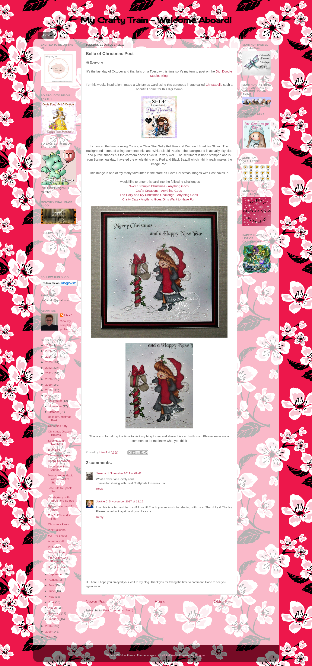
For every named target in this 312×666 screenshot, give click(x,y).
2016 (48, 626)
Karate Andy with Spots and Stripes (61, 499)
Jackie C (102, 501)
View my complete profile (66, 325)
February (55, 613)
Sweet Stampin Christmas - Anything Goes (159, 186)
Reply (100, 488)
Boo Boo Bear (57, 567)
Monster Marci (57, 552)
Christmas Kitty (57, 426)
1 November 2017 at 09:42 (124, 473)
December (56, 400)
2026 (48, 345)
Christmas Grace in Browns (60, 433)
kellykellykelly (169, 655)
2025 (48, 351)
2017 (48, 396)
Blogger (200, 655)
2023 (48, 362)
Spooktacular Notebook (56, 442)
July (52, 585)
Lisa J (68, 315)
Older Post (223, 601)
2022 (48, 367)
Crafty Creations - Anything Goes (159, 190)
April (52, 602)
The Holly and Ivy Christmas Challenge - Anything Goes (159, 195)
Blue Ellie (54, 449)
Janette (101, 473)
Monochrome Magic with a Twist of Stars (60, 479)
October (54, 412)
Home (46, 35)
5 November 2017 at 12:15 (126, 501)
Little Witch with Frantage (58, 559)
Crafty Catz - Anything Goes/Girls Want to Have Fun (158, 199)
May (52, 596)
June (52, 591)
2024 (48, 356)
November (56, 406)
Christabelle (214, 84)
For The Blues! (57, 535)
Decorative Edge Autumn (58, 468)
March (53, 607)
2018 (48, 390)
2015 (48, 631)
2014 (48, 637)
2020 (48, 379)
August (53, 579)
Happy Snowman (59, 461)
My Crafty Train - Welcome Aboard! (156, 20)
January (54, 619)
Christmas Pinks (58, 524)
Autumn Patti (56, 541)
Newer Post (96, 601)
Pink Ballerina (57, 529)
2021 (48, 373)
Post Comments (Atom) (118, 610)
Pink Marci (54, 546)
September (56, 574)
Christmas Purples (59, 455)
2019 (48, 384)
